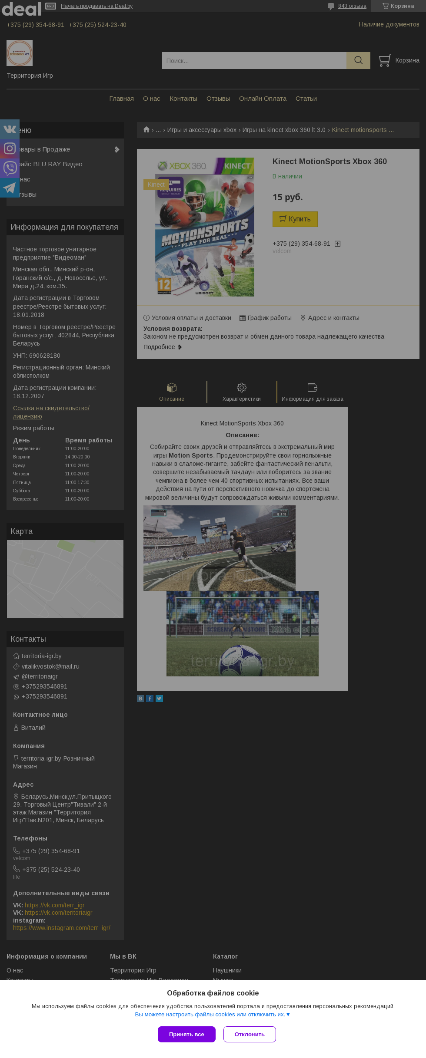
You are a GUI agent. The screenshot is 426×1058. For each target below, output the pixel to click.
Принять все (186, 1034)
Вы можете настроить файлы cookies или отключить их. (210, 1015)
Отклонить (251, 1034)
